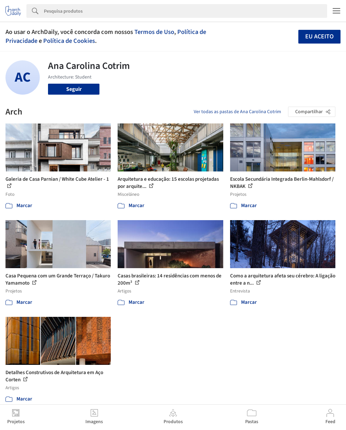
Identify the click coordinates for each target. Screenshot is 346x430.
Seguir (74, 89)
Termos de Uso (154, 31)
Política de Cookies (69, 40)
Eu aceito (319, 36)
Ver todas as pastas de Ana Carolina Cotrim (237, 111)
